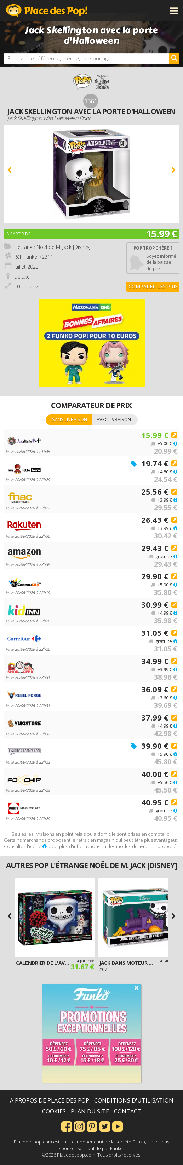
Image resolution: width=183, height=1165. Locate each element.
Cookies (54, 1111)
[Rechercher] (174, 58)
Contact (127, 1111)
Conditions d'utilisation (133, 1100)
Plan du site (90, 1111)
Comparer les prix (153, 286)
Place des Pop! (46, 10)
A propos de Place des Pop (49, 1100)
